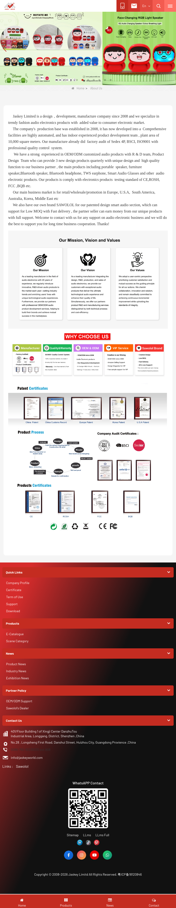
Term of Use (14, 597)
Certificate (13, 590)
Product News (16, 664)
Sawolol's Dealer (17, 708)
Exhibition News (17, 678)
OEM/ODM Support (19, 701)
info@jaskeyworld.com (27, 758)
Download (13, 611)
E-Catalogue (15, 634)
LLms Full (102, 835)
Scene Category (17, 641)
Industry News (16, 671)
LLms (87, 835)
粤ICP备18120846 (130, 874)
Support (12, 604)
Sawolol (22, 766)
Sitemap (73, 835)
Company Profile (17, 583)
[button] (66, 80)
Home (77, 88)
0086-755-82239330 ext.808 (30, 750)
